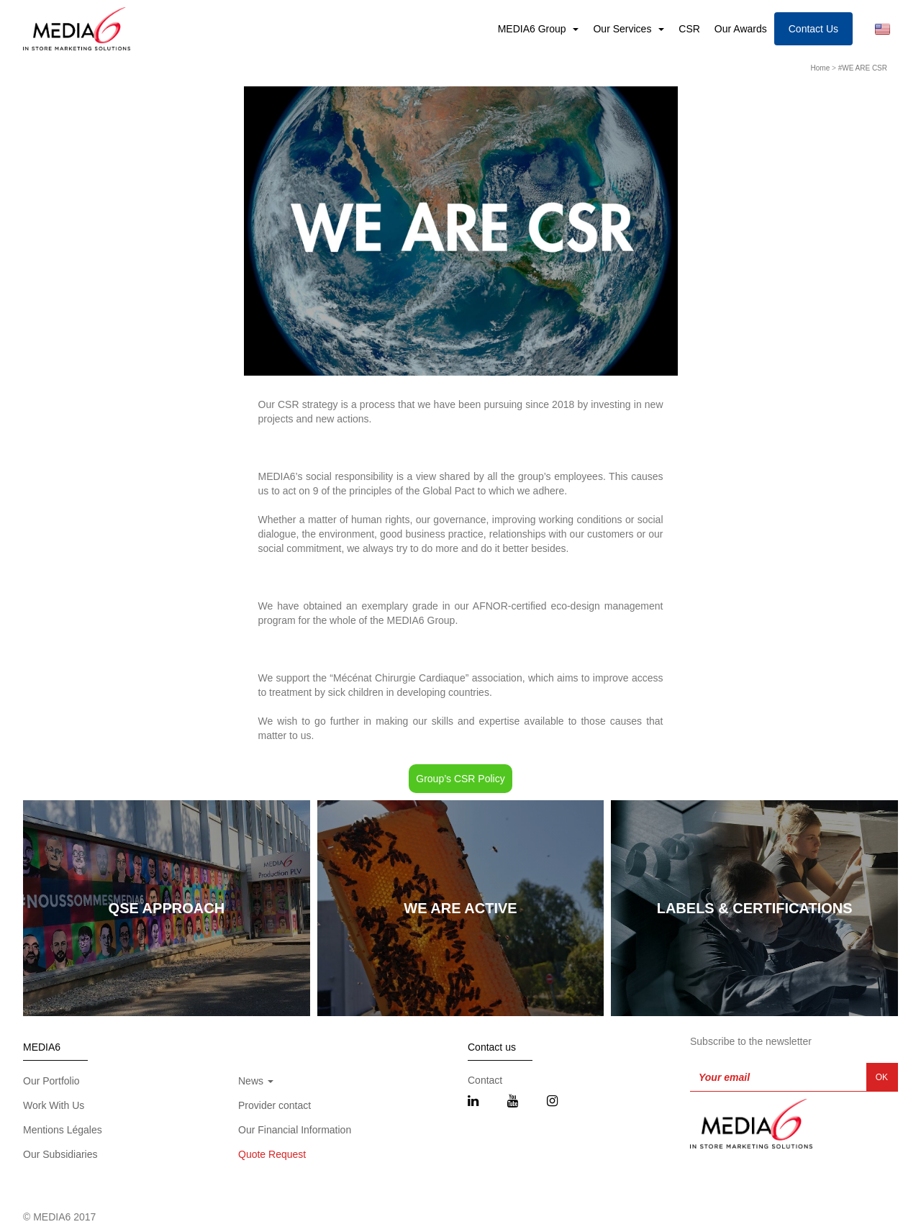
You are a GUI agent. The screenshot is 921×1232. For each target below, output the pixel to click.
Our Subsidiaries (60, 1154)
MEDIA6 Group (533, 29)
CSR (689, 29)
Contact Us (813, 29)
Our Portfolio (51, 1081)
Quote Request (272, 1154)
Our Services (623, 29)
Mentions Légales (62, 1130)
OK (882, 1077)
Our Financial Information (294, 1130)
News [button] (255, 1081)
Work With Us (53, 1105)
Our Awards (740, 29)
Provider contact (274, 1105)
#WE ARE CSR (862, 68)
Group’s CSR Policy (460, 778)
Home (820, 68)
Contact (485, 1080)
